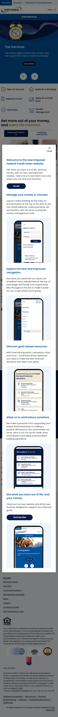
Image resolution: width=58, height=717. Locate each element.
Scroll (16, 186)
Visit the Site (19, 517)
